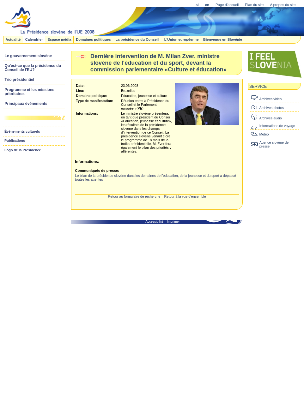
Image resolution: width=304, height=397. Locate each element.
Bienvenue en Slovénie (222, 39)
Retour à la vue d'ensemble (185, 196)
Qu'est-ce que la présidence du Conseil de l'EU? (33, 67)
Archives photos (271, 108)
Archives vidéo (270, 99)
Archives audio (270, 118)
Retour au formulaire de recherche (134, 196)
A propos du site (282, 5)
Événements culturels (22, 131)
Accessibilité (154, 221)
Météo (264, 134)
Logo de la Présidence (22, 150)
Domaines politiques (93, 39)
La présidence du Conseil (137, 39)
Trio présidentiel (19, 79)
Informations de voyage (277, 126)
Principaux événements (26, 103)
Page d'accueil (227, 5)
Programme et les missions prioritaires (30, 91)
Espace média (59, 39)
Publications (14, 140)
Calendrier (34, 39)
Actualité (13, 39)
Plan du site (254, 5)
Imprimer (173, 221)
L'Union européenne (181, 39)
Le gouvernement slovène (28, 56)
